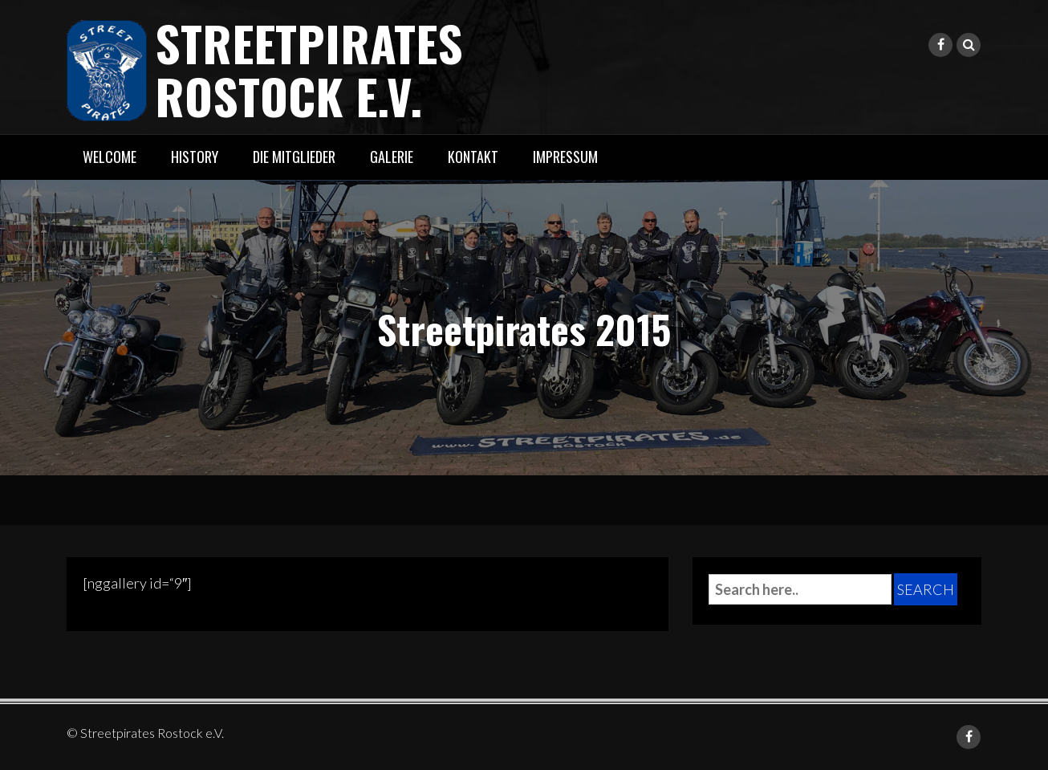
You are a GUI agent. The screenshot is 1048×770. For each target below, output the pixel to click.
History (194, 156)
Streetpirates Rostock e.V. (309, 68)
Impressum (565, 156)
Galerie (391, 156)
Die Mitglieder (294, 156)
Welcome (109, 156)
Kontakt (473, 156)
